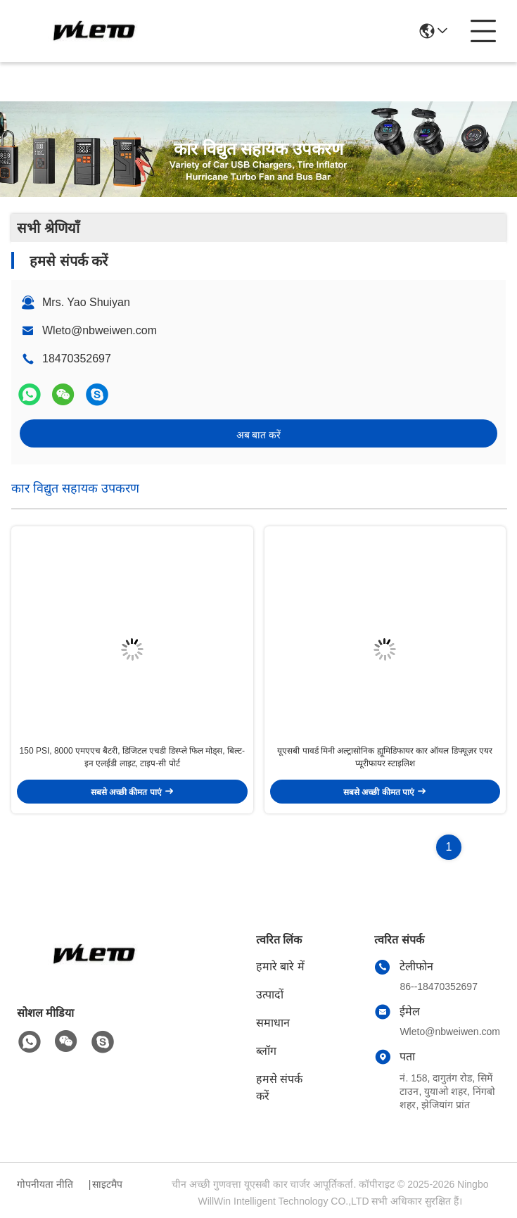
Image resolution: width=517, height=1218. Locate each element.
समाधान (273, 1023)
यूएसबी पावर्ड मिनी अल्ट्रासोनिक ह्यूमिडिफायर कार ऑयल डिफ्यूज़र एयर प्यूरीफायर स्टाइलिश (384, 757)
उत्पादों (269, 995)
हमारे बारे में (280, 966)
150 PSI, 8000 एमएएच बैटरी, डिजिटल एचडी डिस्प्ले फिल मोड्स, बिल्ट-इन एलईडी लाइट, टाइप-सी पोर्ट (132, 757)
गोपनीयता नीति (45, 1184)
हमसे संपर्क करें (279, 1087)
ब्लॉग (266, 1051)
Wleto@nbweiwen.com (99, 330)
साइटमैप (107, 1184)
